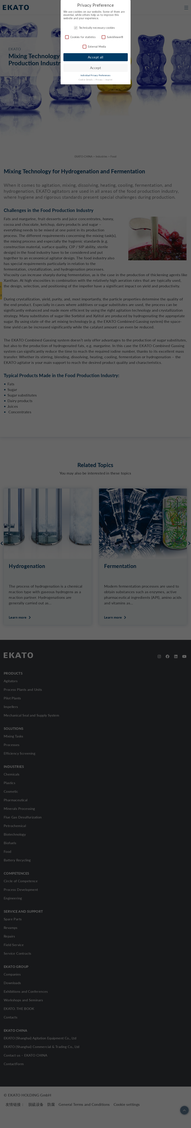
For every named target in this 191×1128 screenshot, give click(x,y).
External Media (94, 46)
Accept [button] (95, 67)
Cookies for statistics (80, 37)
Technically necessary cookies (94, 27)
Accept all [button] (95, 57)
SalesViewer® (112, 37)
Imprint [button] (108, 79)
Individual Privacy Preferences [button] (95, 75)
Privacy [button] (99, 79)
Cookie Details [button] (86, 79)
